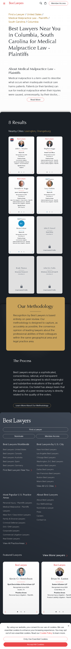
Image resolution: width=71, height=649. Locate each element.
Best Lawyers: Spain (11, 461)
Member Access (52, 436)
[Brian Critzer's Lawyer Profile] (21, 224)
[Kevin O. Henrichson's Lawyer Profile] (21, 573)
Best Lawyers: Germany (13, 465)
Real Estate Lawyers (11, 539)
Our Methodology (44, 504)
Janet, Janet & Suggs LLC (21, 192)
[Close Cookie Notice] (69, 626)
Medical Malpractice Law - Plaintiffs (28, 18)
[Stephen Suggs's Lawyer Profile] (49, 144)
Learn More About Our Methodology (32, 405)
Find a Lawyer (17, 14)
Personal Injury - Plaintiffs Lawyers (17, 503)
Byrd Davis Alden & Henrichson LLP (21, 584)
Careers (40, 516)
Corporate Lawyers (11, 531)
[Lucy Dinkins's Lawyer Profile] (49, 184)
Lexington (30, 131)
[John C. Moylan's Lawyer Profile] (21, 144)
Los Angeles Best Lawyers (47, 453)
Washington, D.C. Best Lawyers (50, 461)
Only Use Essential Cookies (35, 639)
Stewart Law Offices (49, 152)
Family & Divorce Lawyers (14, 519)
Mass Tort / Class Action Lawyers (17, 515)
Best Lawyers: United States (14, 449)
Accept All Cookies (35, 644)
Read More (35, 99)
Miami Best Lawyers (45, 481)
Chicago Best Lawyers (46, 457)
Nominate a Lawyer (45, 508)
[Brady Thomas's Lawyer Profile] (21, 271)
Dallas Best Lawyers (45, 469)
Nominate (18, 436)
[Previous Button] (10, 155)
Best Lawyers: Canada (12, 453)
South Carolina (17, 21)
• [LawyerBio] (21, 172)
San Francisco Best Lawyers (48, 473)
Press (39, 512)
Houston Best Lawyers (46, 465)
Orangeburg (44, 131)
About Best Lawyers (45, 500)
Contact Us (41, 520)
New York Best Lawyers (47, 449)
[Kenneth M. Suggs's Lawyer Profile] (21, 184)
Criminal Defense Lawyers (14, 523)
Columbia (33, 21)
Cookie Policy (46, 633)
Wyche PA (21, 152)
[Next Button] (33, 155)
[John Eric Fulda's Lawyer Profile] (49, 271)
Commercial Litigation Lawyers (16, 535)
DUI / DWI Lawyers (11, 527)
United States (34, 14)
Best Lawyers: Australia (12, 457)
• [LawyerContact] (23, 172)
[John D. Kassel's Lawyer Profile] (49, 231)
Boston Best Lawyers (45, 477)
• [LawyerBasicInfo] (17, 611)
